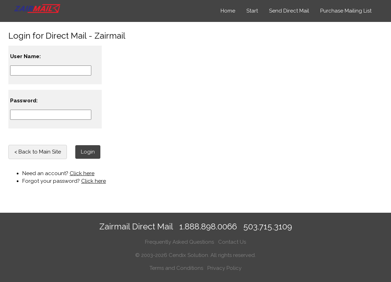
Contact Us (232, 242)
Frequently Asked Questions (179, 242)
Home (228, 11)
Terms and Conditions (176, 268)
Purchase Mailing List (345, 11)
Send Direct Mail (289, 11)
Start (252, 11)
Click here (82, 173)
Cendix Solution (188, 255)
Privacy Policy (224, 268)
